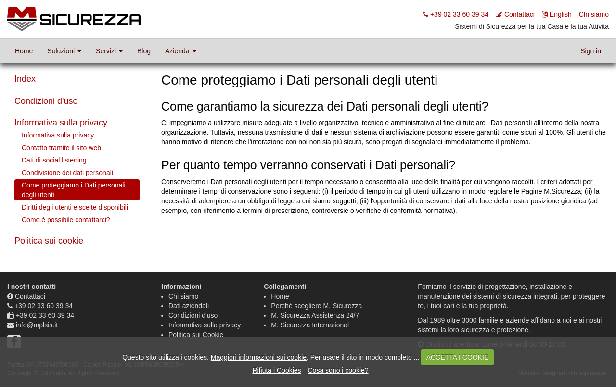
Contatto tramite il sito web (61, 147)
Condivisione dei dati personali (67, 172)
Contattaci (30, 296)
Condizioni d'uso (46, 101)
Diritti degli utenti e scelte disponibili (75, 207)
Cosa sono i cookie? (338, 370)
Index (25, 79)
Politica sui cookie (48, 241)
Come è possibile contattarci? (66, 220)
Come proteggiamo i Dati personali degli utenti (74, 190)
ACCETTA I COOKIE (457, 357)
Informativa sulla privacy (60, 122)
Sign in (590, 51)
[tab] (77, 101)
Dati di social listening (54, 160)
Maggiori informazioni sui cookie (259, 357)
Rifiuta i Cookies (276, 370)
